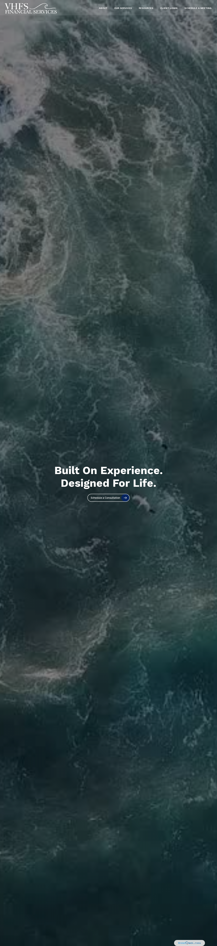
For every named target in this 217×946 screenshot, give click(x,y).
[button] (103, 7)
